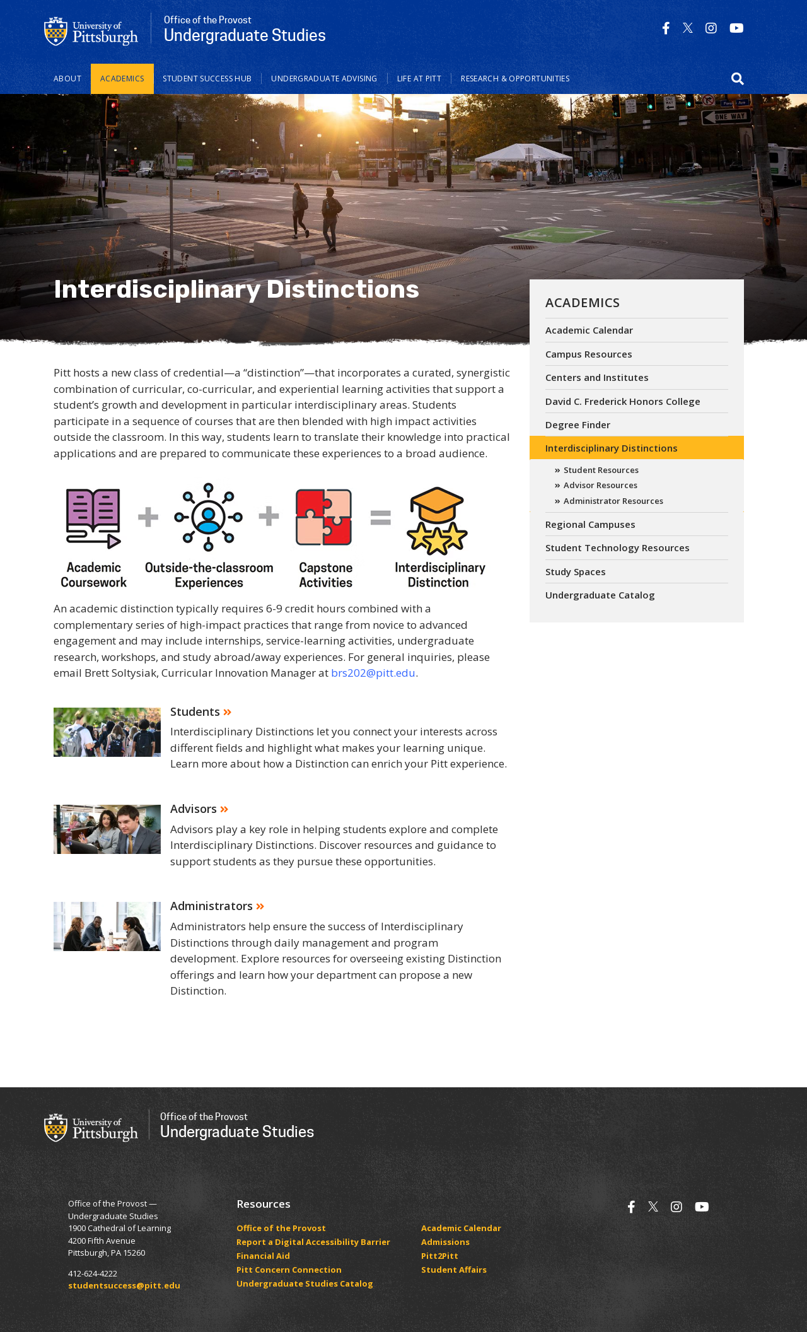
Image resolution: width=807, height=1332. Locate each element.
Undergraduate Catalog (600, 594)
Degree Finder (577, 424)
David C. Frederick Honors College (622, 401)
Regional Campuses (590, 524)
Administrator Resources (613, 500)
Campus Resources (588, 354)
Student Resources (601, 470)
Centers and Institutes (597, 377)
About (67, 78)
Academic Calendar (589, 330)
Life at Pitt (419, 78)
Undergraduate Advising (324, 78)
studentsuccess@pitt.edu (124, 1285)
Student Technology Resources (617, 547)
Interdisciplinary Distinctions (611, 447)
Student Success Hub (207, 78)
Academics (122, 78)
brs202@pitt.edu (373, 672)
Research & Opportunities (515, 78)
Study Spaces (575, 571)
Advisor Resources (600, 485)
